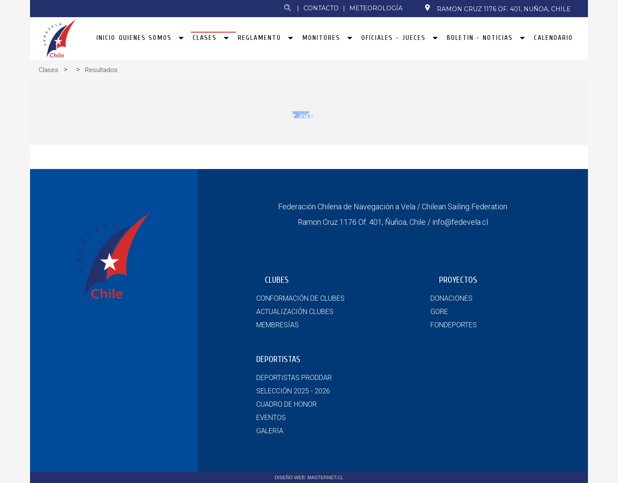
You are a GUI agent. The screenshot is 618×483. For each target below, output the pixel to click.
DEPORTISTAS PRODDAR (294, 378)
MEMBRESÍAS (277, 325)
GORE (439, 312)
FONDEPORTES (453, 325)
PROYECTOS (458, 280)
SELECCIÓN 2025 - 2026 (293, 391)
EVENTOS (271, 418)
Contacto (321, 8)
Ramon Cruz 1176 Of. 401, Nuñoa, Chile (497, 8)
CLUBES (277, 280)
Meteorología (376, 8)
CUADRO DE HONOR (286, 404)
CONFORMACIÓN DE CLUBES (300, 298)
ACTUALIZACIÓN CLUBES (294, 312)
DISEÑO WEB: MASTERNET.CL (309, 477)
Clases (48, 70)
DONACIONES (451, 298)
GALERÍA (269, 431)
